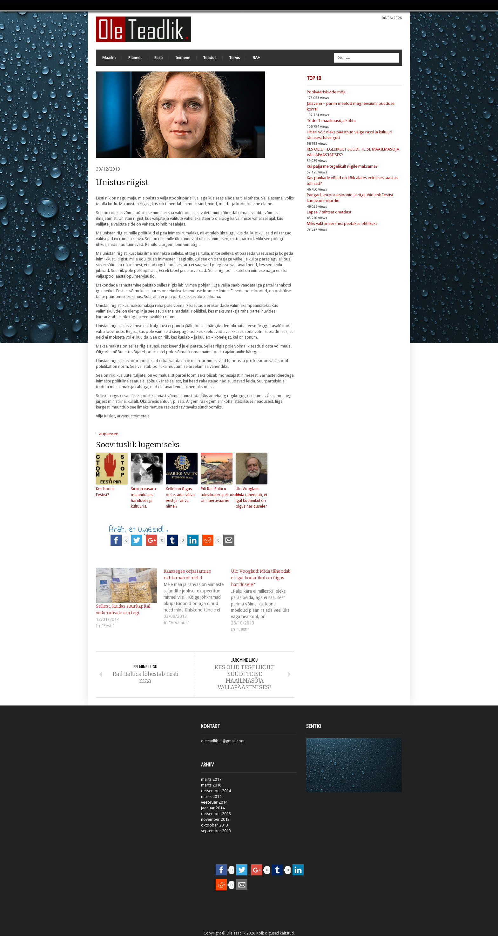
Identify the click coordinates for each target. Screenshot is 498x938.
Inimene (182, 58)
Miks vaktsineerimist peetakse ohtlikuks (342, 224)
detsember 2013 (216, 815)
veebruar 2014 (214, 804)
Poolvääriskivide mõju (327, 93)
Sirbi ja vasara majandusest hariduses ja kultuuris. (143, 498)
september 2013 (216, 832)
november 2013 (215, 821)
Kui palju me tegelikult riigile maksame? (342, 167)
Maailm (109, 58)
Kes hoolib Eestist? (105, 493)
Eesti (158, 58)
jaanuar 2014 (213, 809)
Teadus (209, 58)
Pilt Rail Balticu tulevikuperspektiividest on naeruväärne (216, 495)
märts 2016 (211, 787)
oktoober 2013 (214, 827)
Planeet (135, 58)
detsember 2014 (216, 792)
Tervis (234, 58)
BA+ (256, 58)
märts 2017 (211, 781)
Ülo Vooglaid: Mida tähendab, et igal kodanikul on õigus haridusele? (251, 498)
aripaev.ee (108, 434)
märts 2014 (211, 798)
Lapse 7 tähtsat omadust (329, 213)
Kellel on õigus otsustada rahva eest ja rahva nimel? (180, 498)
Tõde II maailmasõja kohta (331, 121)
